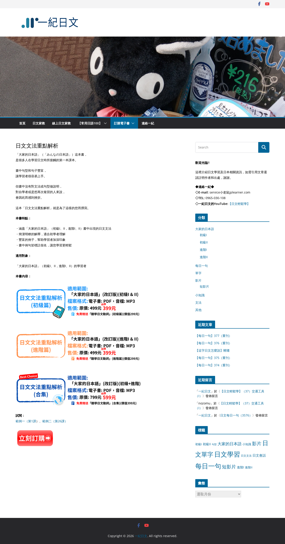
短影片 (204, 286)
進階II (204, 257)
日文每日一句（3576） (236, 415)
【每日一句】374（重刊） (213, 365)
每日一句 (201, 266)
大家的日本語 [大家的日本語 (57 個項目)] (230, 443)
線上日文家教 (61, 123)
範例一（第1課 (26, 421)
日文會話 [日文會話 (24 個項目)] (259, 455)
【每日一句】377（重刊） (213, 336)
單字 (198, 273)
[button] (104, 123)
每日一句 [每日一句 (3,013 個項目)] (208, 466)
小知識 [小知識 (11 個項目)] (246, 444)
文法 (198, 302)
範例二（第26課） (55, 421)
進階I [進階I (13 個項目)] (240, 467)
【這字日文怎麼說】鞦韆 (212, 350)
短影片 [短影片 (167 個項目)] (229, 467)
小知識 (200, 295)
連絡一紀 (148, 123)
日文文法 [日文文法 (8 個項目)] (246, 455)
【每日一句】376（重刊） (213, 343)
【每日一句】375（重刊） (213, 358)
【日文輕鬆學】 (239, 204)
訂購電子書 (122, 123)
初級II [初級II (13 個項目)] (207, 444)
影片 (198, 280)
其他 (198, 310)
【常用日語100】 (90, 123)
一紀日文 (204, 391)
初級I (203, 235)
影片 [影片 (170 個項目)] (256, 443)
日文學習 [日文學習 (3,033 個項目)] (227, 454)
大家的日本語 (204, 229)
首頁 (22, 123)
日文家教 (39, 123)
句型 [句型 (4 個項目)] (214, 444)
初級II (204, 242)
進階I (203, 249)
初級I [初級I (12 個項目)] (198, 444)
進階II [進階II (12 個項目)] (248, 467)
